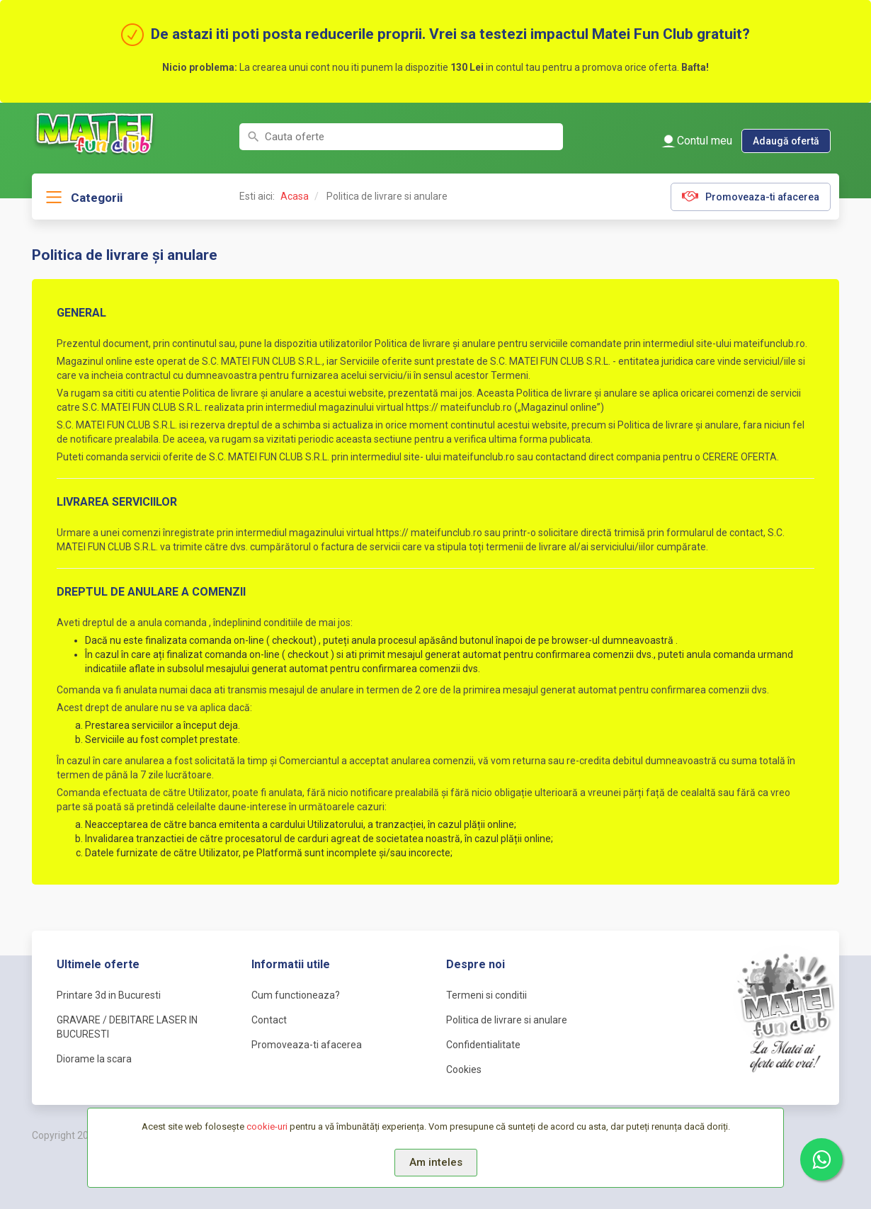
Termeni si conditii (486, 995)
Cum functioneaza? (295, 995)
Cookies (464, 1069)
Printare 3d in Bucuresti (109, 995)
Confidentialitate (483, 1044)
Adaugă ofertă (786, 141)
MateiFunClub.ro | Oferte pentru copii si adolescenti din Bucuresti (95, 132)
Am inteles (435, 1162)
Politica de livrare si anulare (506, 1020)
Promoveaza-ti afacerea (762, 197)
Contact (269, 1020)
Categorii (97, 198)
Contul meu (704, 140)
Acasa (294, 196)
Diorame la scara (94, 1059)
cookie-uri (267, 1126)
